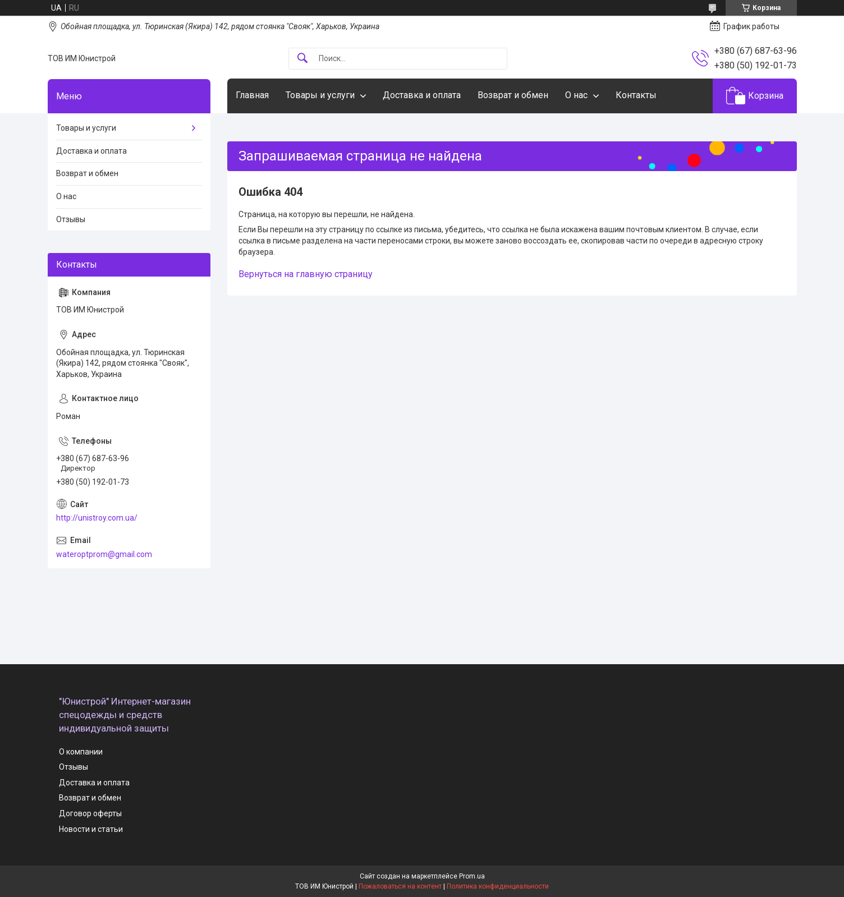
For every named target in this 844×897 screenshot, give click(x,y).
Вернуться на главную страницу (305, 274)
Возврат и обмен (513, 95)
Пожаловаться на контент (400, 886)
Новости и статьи (91, 829)
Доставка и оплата (422, 95)
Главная (252, 95)
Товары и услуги (320, 95)
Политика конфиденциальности (498, 886)
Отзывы (70, 219)
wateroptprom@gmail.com (104, 554)
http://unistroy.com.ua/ (96, 517)
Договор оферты (90, 813)
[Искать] (302, 58)
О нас (576, 95)
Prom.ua (472, 876)
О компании (81, 751)
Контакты (636, 95)
